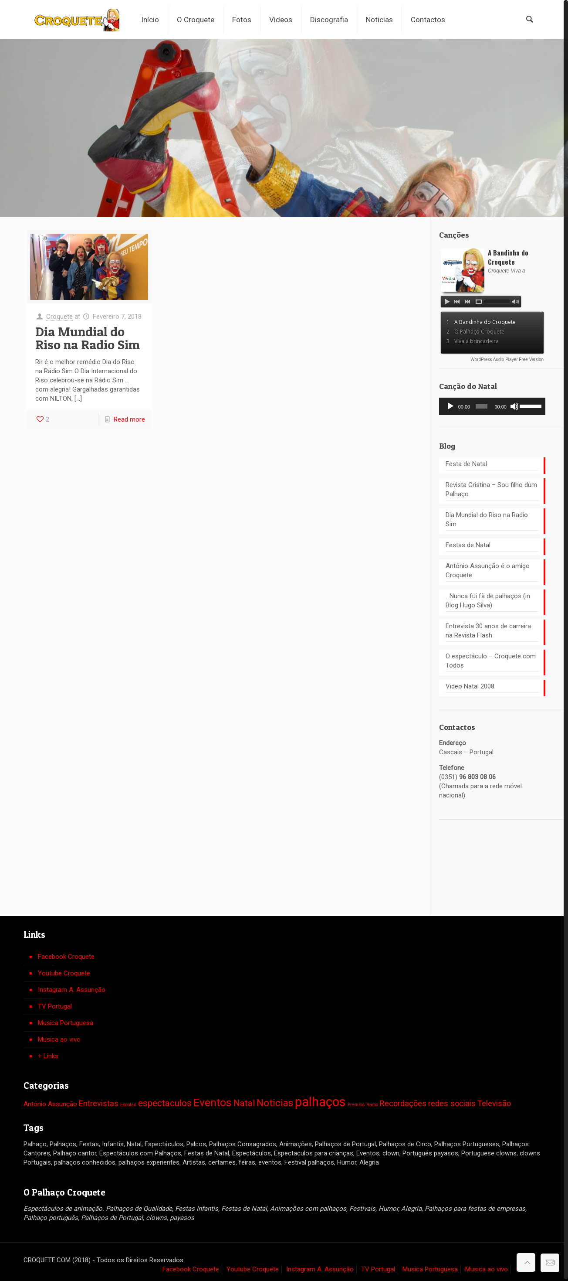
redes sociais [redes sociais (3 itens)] (452, 1101)
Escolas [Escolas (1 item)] (128, 1103)
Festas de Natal (468, 543)
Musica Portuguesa (65, 1021)
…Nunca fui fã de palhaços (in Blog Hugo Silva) (488, 598)
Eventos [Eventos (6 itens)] (212, 1100)
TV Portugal (55, 1004)
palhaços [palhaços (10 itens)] (320, 1100)
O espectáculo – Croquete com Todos (491, 659)
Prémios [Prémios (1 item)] (356, 1103)
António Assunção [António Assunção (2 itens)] (50, 1102)
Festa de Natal (466, 462)
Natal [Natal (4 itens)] (244, 1101)
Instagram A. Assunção (71, 988)
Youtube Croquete (64, 971)
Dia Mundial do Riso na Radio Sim (87, 336)
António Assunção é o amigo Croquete (488, 568)
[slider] (482, 404)
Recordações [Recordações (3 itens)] (403, 1101)
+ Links (48, 1054)
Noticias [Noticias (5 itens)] (275, 1101)
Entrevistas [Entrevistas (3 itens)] (98, 1101)
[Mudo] (514, 404)
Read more (129, 418)
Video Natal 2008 (470, 684)
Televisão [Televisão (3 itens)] (494, 1101)
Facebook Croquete (66, 955)
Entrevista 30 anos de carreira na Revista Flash (488, 628)
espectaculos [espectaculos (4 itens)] (165, 1101)
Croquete (59, 315)
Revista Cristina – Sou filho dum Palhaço (491, 487)
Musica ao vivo (59, 1038)
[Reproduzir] (450, 404)
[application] (492, 404)
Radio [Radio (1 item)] (372, 1103)
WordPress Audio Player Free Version (507, 357)
